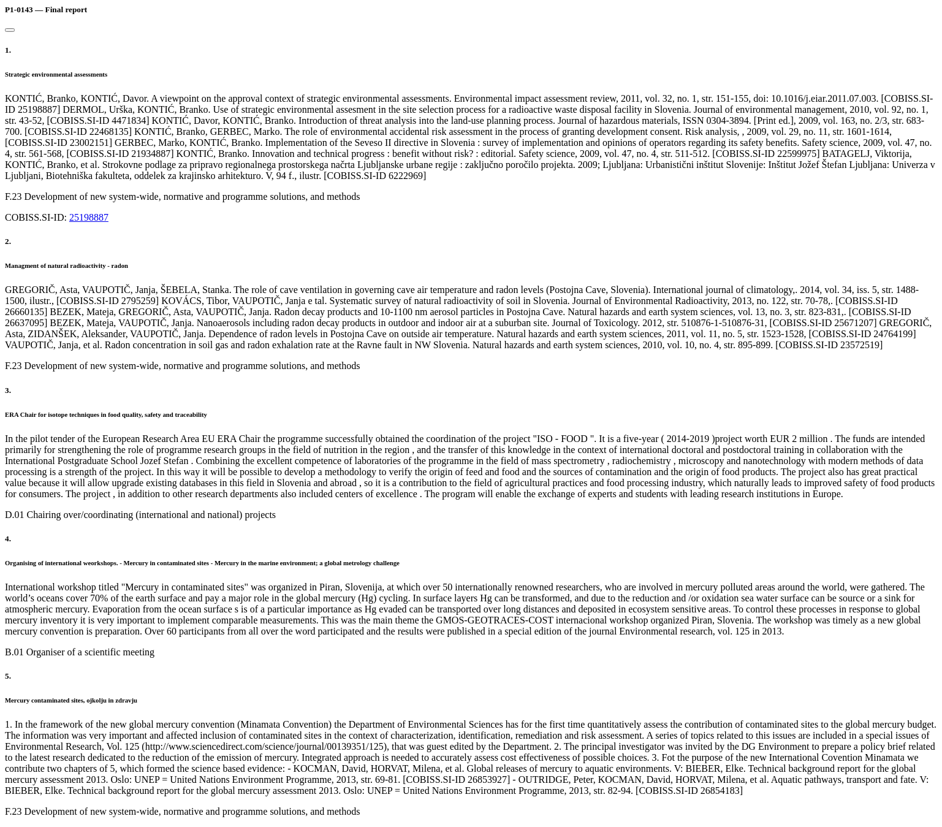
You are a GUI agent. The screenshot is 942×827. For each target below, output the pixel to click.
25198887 (88, 217)
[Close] (10, 30)
